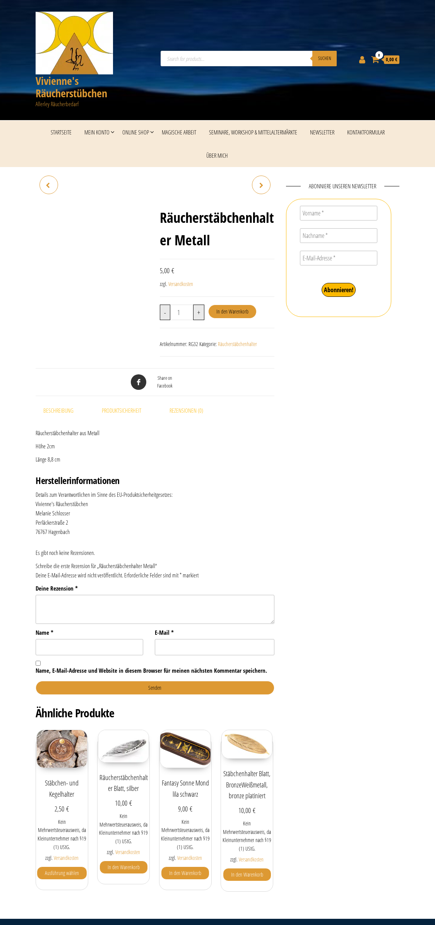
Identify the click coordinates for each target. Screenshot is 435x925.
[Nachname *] (338, 235)
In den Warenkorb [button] (124, 867)
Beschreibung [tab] (58, 410)
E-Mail (164, 632)
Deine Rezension (57, 588)
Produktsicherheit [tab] (121, 410)
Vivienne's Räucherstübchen (71, 86)
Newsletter (322, 132)
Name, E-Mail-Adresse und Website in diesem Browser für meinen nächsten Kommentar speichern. (151, 670)
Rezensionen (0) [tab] (186, 410)
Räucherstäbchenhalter (237, 344)
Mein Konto (97, 132)
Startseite (61, 132)
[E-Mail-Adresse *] (338, 258)
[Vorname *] (338, 213)
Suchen (324, 58)
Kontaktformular (366, 132)
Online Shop (135, 132)
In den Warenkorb (232, 311)
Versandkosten (180, 284)
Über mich (217, 155)
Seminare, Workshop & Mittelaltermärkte (253, 132)
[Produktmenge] (182, 312)
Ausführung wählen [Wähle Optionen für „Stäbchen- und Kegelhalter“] (62, 873)
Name (44, 632)
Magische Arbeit (179, 132)
